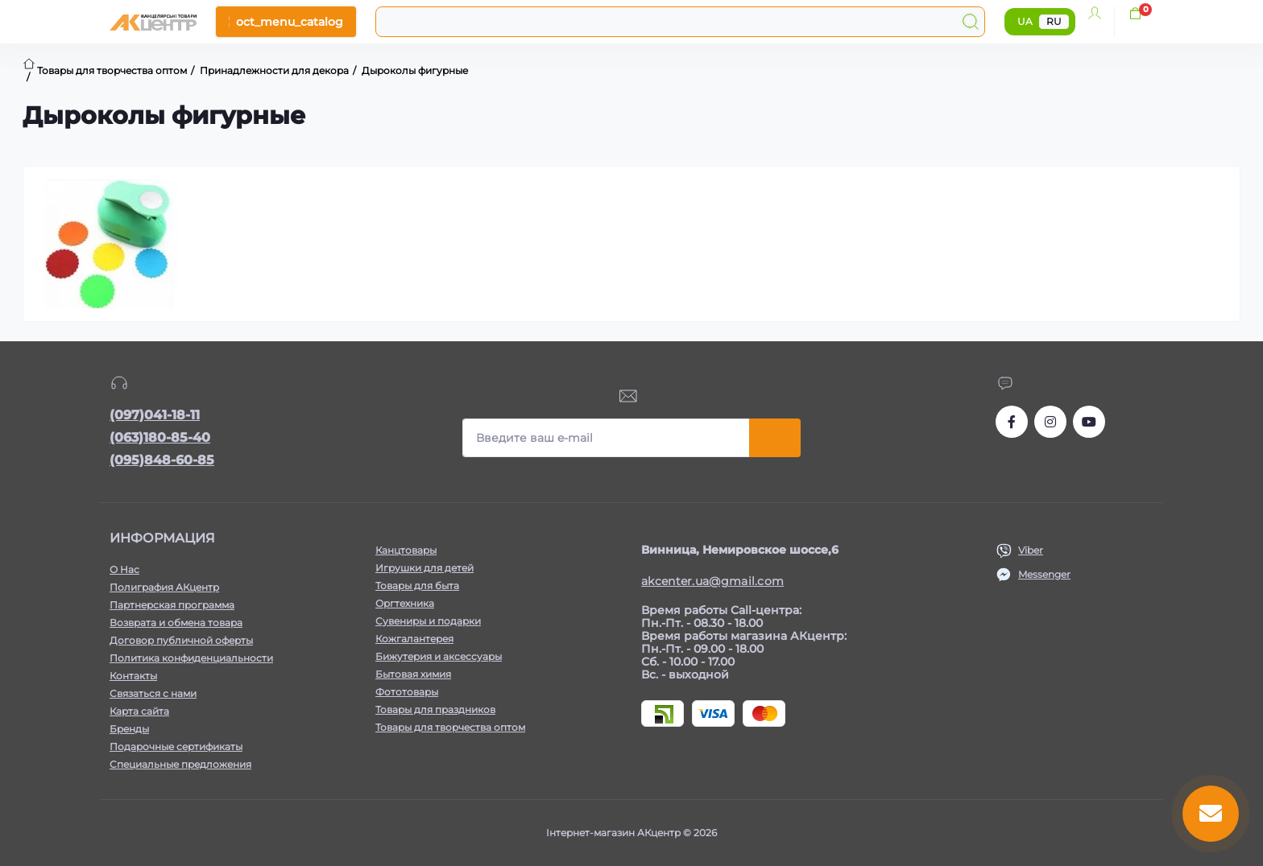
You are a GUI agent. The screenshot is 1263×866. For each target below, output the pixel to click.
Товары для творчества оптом (450, 727)
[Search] (970, 21)
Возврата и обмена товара (176, 623)
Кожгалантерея (414, 639)
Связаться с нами (153, 693)
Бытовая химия (413, 674)
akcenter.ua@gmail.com (712, 581)
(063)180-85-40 (160, 437)
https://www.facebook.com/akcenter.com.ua (1012, 421)
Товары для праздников (435, 709)
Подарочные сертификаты (176, 746)
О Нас (124, 569)
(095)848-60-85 (162, 460)
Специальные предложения (180, 764)
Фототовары (406, 692)
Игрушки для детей (424, 568)
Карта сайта (139, 711)
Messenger (1044, 574)
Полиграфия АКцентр (164, 587)
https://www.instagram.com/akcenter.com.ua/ (1050, 421)
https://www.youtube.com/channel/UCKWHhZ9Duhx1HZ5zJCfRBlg (1089, 421)
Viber (1030, 550)
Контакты (133, 676)
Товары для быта (417, 585)
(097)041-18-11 (155, 415)
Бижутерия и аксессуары (438, 656)
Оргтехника (404, 603)
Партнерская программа (172, 605)
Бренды (129, 729)
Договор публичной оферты (181, 640)
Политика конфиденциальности (191, 658)
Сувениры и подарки (428, 621)
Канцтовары (406, 550)
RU (1054, 21)
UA (1025, 21)
